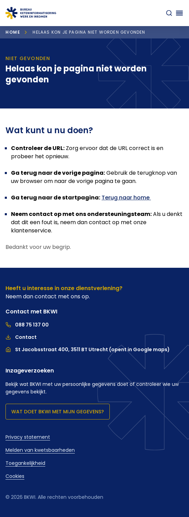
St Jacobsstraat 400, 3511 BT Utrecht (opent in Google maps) (87, 349)
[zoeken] (169, 13)
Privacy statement (27, 437)
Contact (21, 337)
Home (12, 32)
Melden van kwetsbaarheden (40, 450)
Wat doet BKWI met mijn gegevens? (57, 411)
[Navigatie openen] (179, 13)
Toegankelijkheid (25, 463)
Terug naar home (126, 198)
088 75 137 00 (27, 324)
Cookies (14, 476)
